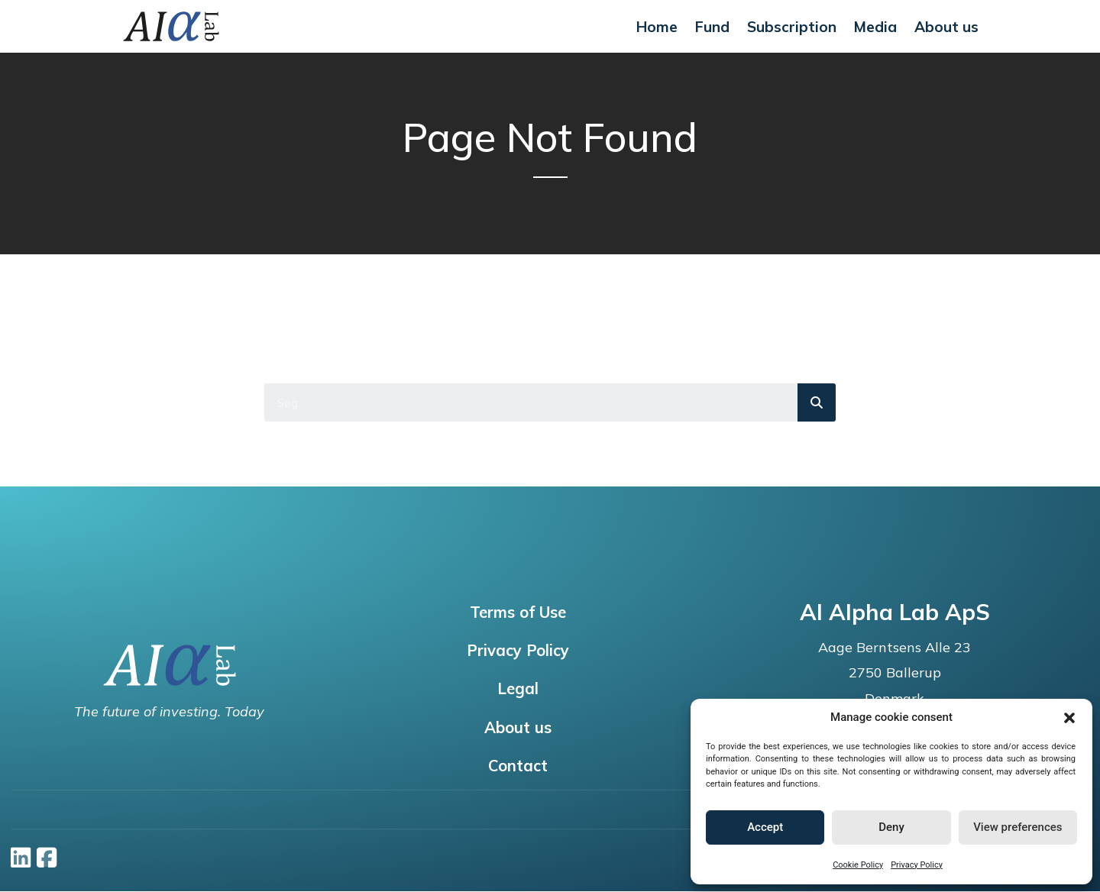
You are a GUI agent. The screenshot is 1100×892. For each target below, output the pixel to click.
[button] (1069, 718)
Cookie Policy (858, 865)
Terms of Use (517, 612)
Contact (517, 768)
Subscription (791, 26)
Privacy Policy (917, 865)
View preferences (1017, 827)
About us (946, 26)
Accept (765, 827)
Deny (891, 827)
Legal (518, 690)
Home (657, 26)
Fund (712, 26)
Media (875, 26)
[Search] (817, 402)
